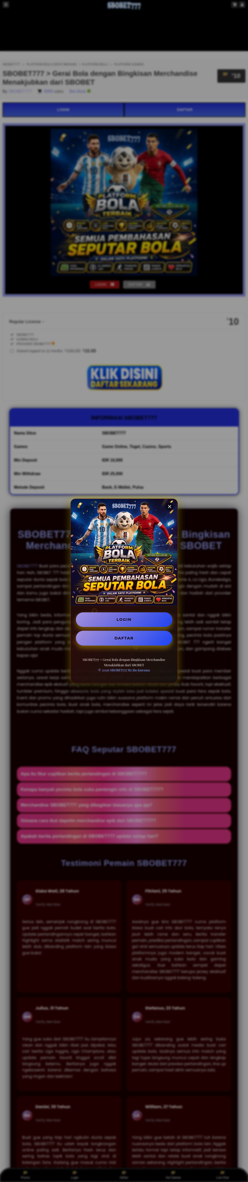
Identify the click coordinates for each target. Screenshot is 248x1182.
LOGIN (124, 619)
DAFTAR (124, 638)
